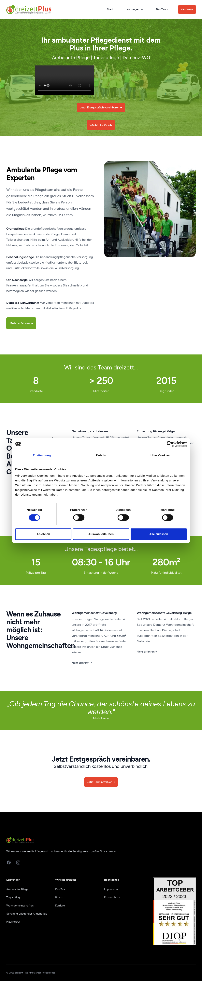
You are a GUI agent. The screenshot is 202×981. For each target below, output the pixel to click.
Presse (59, 897)
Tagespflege (13, 897)
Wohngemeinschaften (20, 905)
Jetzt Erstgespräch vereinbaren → (101, 107)
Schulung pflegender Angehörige (26, 913)
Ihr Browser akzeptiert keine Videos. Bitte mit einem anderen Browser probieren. (64, 80)
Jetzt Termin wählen (101, 782)
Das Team (162, 9)
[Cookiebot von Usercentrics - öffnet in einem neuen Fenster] (169, 444)
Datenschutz (112, 897)
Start (110, 9)
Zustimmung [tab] (42, 455)
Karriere (187, 9)
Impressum (111, 889)
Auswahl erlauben (101, 534)
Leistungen (134, 9)
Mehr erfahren (82, 662)
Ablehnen (43, 534)
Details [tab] (101, 455)
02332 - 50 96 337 (101, 125)
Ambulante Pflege (17, 889)
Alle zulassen (158, 534)
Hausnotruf (13, 921)
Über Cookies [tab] (160, 455)
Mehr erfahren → (21, 323)
